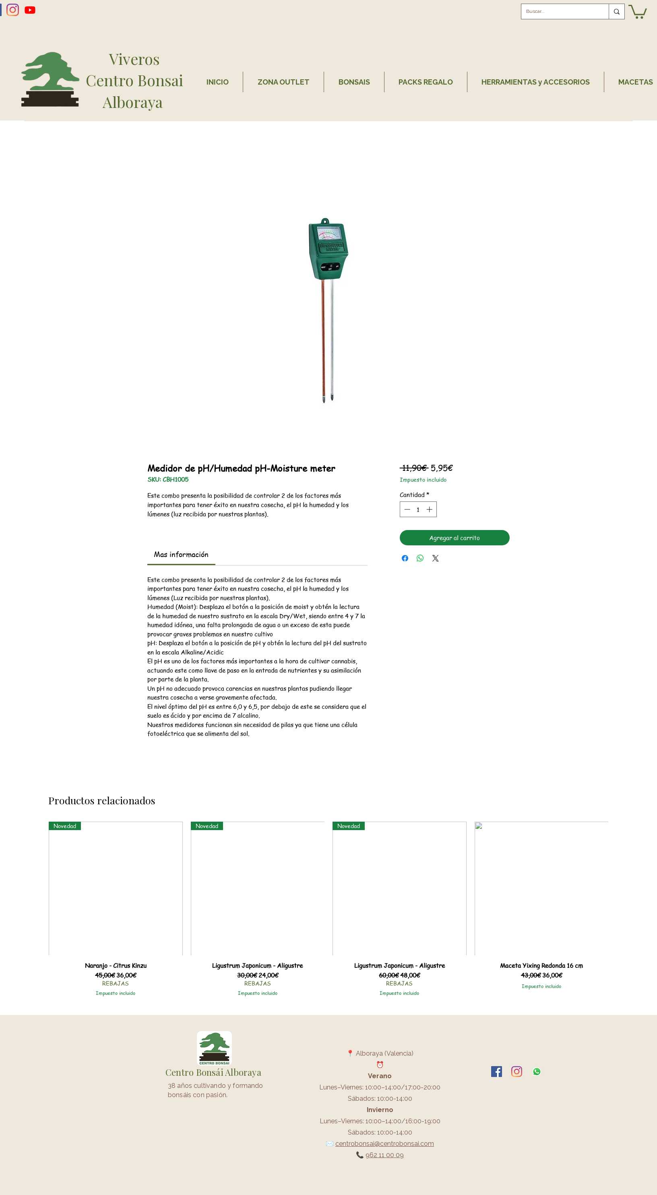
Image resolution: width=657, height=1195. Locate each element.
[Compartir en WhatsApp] (420, 558)
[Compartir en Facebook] (405, 558)
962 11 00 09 (385, 1155)
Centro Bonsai (134, 80)
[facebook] (496, 1071)
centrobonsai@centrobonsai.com (384, 1143)
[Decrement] (406, 509)
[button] (637, 11)
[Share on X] (435, 558)
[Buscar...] (559, 11)
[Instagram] (12, 10)
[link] (181, 554)
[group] (328, 912)
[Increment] (430, 509)
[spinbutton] (418, 509)
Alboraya (134, 101)
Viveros (134, 58)
